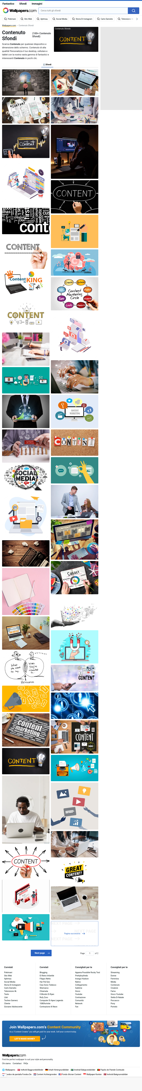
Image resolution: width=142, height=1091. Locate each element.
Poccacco (115, 1000)
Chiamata (44, 991)
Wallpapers (10, 1070)
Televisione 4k (10, 991)
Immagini (37, 3)
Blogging (43, 972)
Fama (113, 991)
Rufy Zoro (44, 997)
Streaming (115, 972)
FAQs (26, 1063)
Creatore (114, 988)
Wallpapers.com (9, 25)
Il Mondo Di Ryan (47, 994)
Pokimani (8, 972)
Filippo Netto (45, 979)
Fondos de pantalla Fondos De (18, 1074)
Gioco (77, 991)
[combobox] (83, 10)
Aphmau (7, 979)
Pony (113, 1003)
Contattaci (17, 1063)
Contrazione (80, 997)
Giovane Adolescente (13, 1007)
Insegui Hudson (82, 979)
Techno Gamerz (11, 1000)
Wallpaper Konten (94, 1074)
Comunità (79, 1000)
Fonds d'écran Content (71, 1074)
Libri (6, 997)
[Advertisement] (121, 68)
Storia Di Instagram (12, 985)
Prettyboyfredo (81, 976)
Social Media (9, 982)
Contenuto (115, 985)
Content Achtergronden (47, 1074)
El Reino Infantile (47, 976)
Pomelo (114, 1007)
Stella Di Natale (117, 997)
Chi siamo (6, 1063)
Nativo (78, 982)
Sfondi (23, 3)
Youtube (78, 994)
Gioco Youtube (117, 994)
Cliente (7, 1003)
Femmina (115, 979)
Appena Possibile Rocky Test (87, 972)
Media (113, 982)
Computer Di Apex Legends (51, 1000)
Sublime (78, 988)
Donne (113, 976)
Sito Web (8, 976)
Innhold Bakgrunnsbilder (117, 1074)
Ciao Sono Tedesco (48, 985)
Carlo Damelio (10, 988)
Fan (76, 1007)
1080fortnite (45, 1003)
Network (78, 1003)
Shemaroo (44, 988)
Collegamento (81, 985)
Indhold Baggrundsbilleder (32, 1070)
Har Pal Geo (45, 982)
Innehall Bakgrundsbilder (84, 1070)
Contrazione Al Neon (48, 1007)
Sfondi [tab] (47, 64)
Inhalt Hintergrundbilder (58, 1070)
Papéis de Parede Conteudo (112, 1070)
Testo (6, 994)
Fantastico (8, 3)
